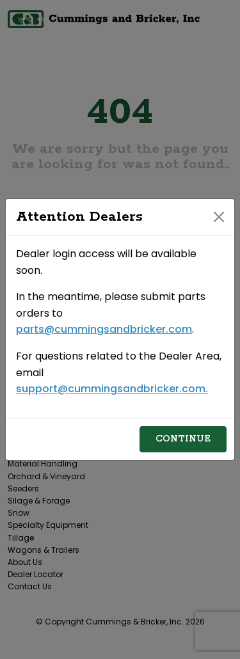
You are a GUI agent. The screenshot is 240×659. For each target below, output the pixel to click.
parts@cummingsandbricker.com (104, 329)
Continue (183, 439)
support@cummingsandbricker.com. (112, 388)
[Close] (219, 217)
